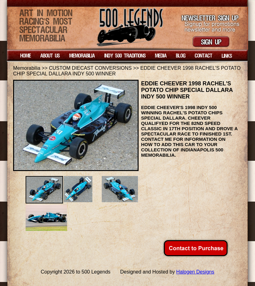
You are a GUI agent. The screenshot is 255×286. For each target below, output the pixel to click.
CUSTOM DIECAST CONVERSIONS (90, 68)
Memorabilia (26, 68)
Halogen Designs (195, 271)
